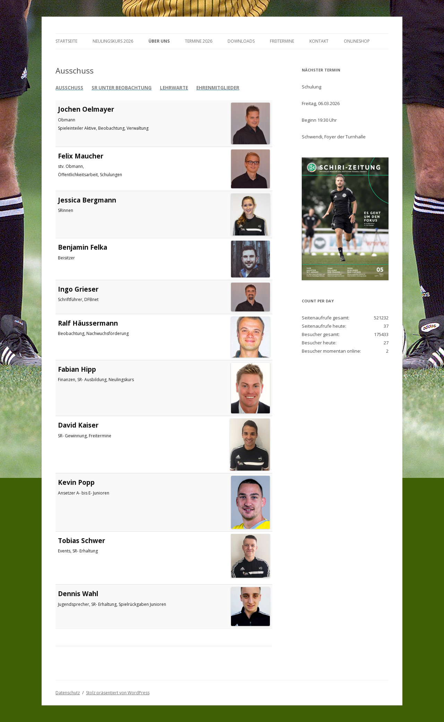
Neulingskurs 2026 (113, 41)
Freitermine (282, 41)
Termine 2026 (198, 41)
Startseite (66, 41)
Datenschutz (68, 693)
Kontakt (318, 41)
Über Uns (159, 41)
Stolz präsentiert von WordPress (118, 693)
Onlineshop (357, 41)
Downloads (241, 41)
